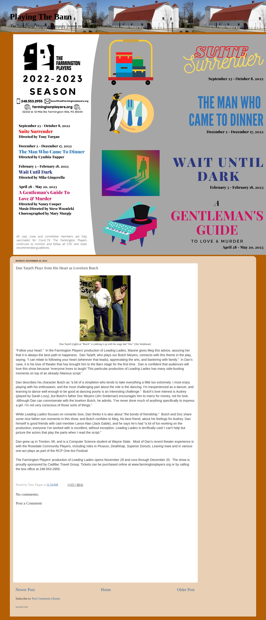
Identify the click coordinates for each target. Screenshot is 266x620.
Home (106, 589)
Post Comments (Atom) (46, 598)
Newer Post (25, 589)
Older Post (186, 589)
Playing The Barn (41, 16)
